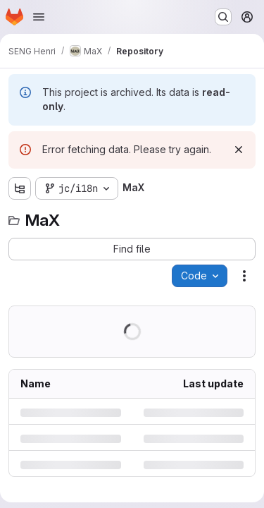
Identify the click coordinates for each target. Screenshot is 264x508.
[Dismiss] (238, 149)
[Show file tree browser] (19, 188)
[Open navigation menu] (38, 17)
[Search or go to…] (223, 16)
